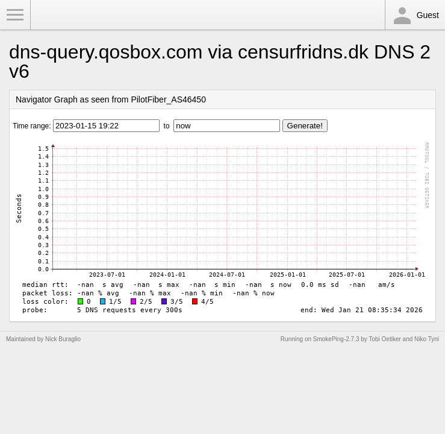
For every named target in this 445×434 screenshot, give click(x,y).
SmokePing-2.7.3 (336, 339)
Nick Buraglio (63, 339)
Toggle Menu (15, 15)
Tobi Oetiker (384, 339)
